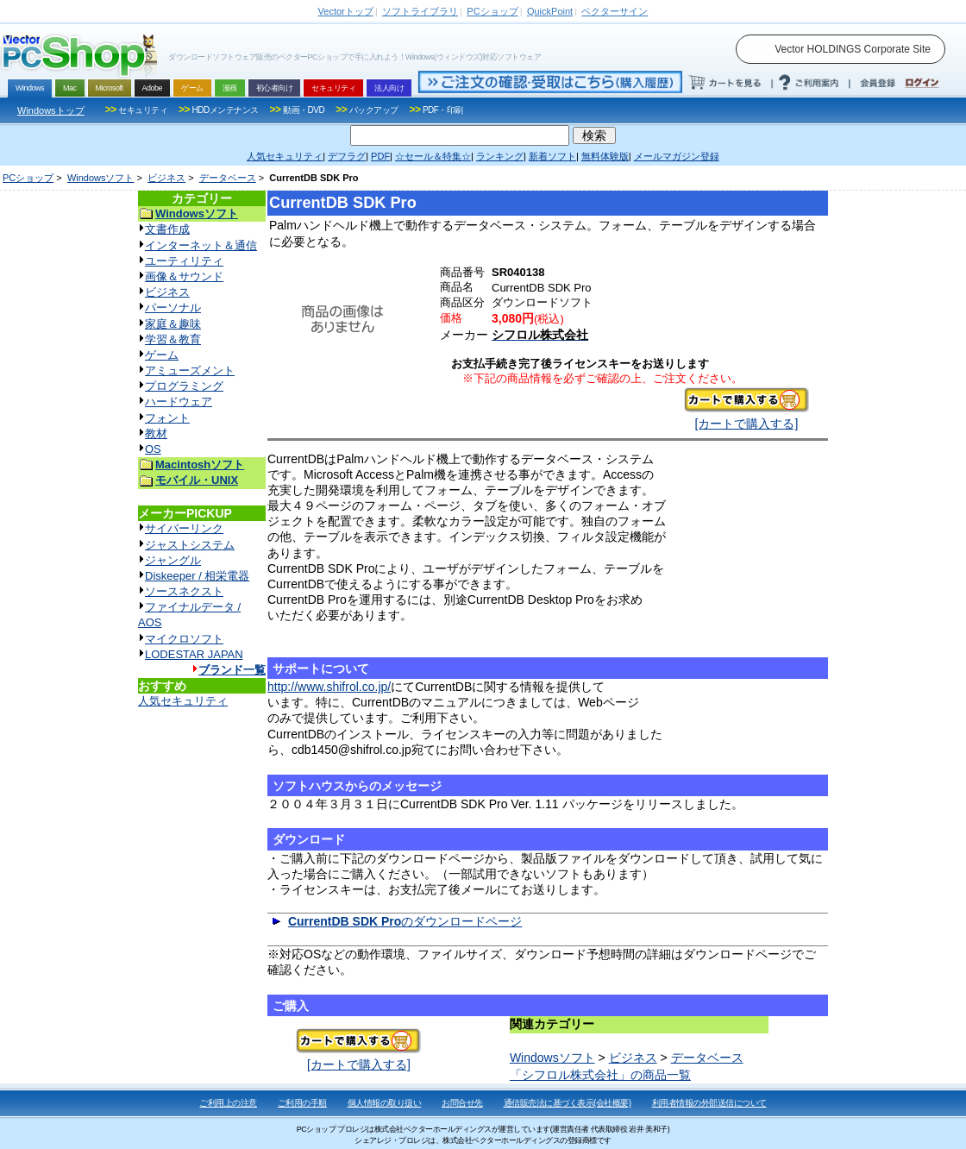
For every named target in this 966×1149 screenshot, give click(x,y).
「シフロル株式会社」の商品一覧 (600, 1075)
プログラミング (184, 386)
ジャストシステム (190, 544)
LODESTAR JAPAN (194, 654)
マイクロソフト (184, 638)
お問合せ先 (462, 1103)
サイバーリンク (184, 528)
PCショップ (28, 178)
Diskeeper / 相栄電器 (197, 575)
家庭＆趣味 (173, 323)
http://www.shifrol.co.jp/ (329, 687)
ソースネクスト (184, 591)
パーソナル (173, 307)
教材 (156, 433)
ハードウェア (178, 401)
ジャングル (173, 560)
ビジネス (166, 178)
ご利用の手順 (302, 1103)
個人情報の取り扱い (385, 1103)
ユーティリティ (184, 260)
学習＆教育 (173, 339)
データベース (227, 178)
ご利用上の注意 (228, 1103)
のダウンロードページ (405, 921)
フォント (167, 417)
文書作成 (167, 229)
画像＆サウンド (184, 276)
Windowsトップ (51, 110)
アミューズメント (190, 370)
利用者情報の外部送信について (709, 1103)
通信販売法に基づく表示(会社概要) (567, 1103)
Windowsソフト (101, 178)
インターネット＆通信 (201, 245)
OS (153, 449)
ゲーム (162, 354)
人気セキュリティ (183, 700)
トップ (345, 11)
